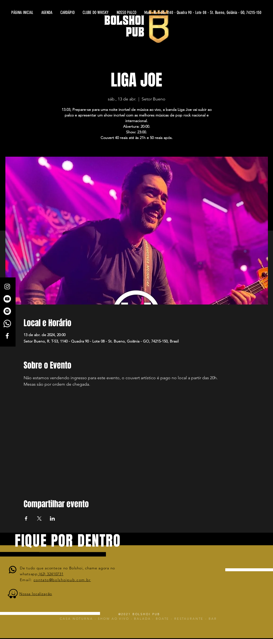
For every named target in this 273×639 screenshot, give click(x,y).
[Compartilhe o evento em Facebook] (26, 518)
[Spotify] (7, 311)
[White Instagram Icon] (7, 286)
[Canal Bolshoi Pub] (7, 299)
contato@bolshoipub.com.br (62, 579)
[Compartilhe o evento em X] (39, 518)
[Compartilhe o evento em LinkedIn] (52, 518)
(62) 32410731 (51, 574)
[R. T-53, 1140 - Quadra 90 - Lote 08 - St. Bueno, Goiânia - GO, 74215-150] (209, 12)
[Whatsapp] (7, 323)
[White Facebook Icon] (7, 336)
